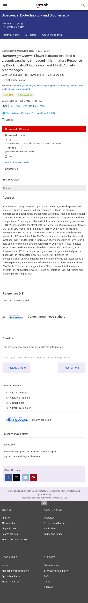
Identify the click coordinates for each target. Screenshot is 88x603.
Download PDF (17, 129)
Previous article (16, 367)
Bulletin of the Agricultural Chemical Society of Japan (30, 451)
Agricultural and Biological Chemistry (22, 456)
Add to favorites (18, 392)
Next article (72, 367)
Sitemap (48, 587)
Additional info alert (20, 397)
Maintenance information (15, 570)
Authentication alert (20, 407)
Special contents (11, 576)
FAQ (46, 576)
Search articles (10, 534)
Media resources (10, 581)
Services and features (55, 523)
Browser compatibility (56, 570)
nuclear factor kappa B (19, 88)
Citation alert (17, 402)
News (5, 565)
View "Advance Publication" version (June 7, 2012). (30, 113)
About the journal (52, 34)
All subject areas (10, 523)
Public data (50, 528)
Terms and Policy (53, 534)
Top (44, 503)
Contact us (11, 168)
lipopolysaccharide (59, 85)
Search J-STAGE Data (14, 539)
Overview (49, 517)
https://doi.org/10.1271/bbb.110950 (27, 106)
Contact (48, 581)
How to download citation (17, 162)
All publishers (9, 528)
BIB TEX (12, 148)
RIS (9, 139)
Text (10, 156)
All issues (30, 34)
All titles (6, 517)
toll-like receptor (41, 85)
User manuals (51, 565)
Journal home (11, 34)
